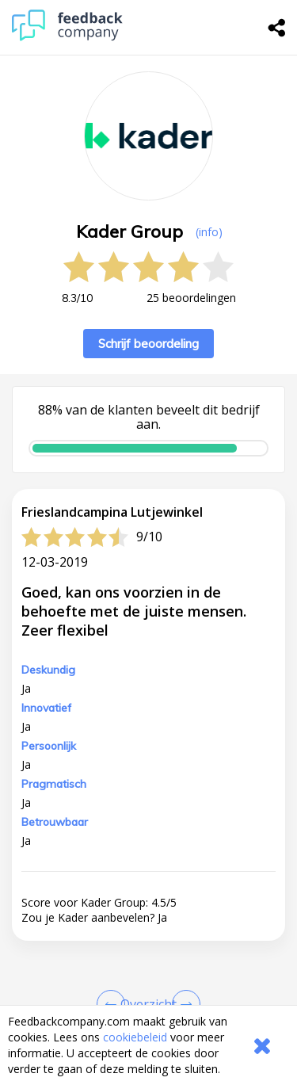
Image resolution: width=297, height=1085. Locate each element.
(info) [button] (209, 231)
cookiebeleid (135, 1037)
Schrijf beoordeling (148, 343)
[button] (148, 994)
